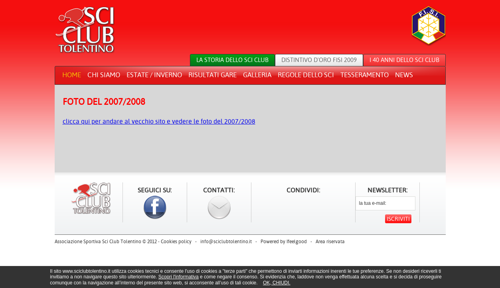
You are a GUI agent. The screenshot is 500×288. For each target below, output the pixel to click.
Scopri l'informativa (178, 277)
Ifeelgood (297, 241)
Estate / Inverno (154, 75)
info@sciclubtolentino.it (226, 241)
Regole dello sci (306, 75)
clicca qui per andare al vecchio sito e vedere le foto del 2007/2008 (159, 121)
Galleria (257, 75)
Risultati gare (212, 75)
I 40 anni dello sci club (404, 59)
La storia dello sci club (232, 59)
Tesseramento (364, 75)
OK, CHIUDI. (277, 283)
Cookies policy (176, 241)
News (404, 75)
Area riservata (330, 241)
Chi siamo (103, 75)
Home (71, 75)
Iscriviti (398, 219)
